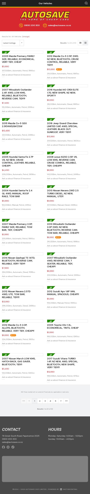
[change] (26, 37)
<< (24, 401)
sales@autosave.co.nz (59, 25)
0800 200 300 (32, 25)
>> (66, 401)
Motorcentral (68, 489)
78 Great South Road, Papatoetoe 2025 (20, 435)
